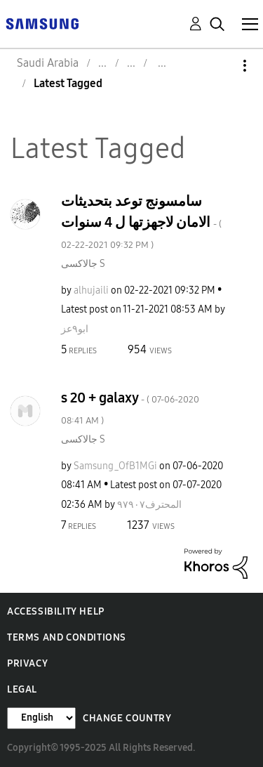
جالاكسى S (83, 264)
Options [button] (221, 66)
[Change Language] (41, 718)
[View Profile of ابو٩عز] (74, 329)
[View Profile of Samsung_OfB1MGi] (115, 466)
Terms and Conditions (66, 637)
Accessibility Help (55, 611)
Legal (22, 689)
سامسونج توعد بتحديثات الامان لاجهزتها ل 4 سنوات (141, 221)
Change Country (127, 718)
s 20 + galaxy (130, 407)
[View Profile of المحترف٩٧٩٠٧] (149, 505)
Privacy (27, 663)
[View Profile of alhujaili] (91, 290)
